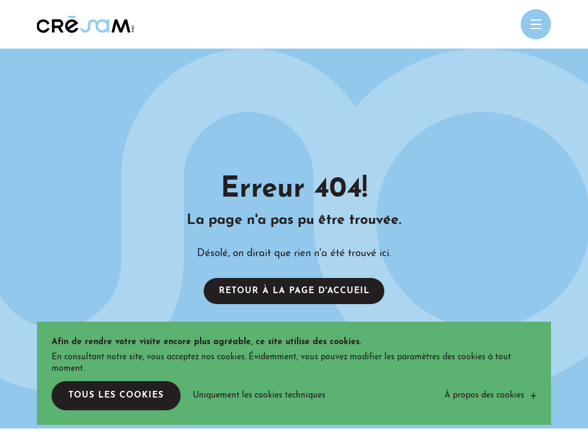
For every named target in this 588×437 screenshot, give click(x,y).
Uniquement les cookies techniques (259, 395)
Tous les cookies (116, 395)
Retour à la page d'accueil (294, 291)
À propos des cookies (484, 395)
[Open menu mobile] (536, 24)
